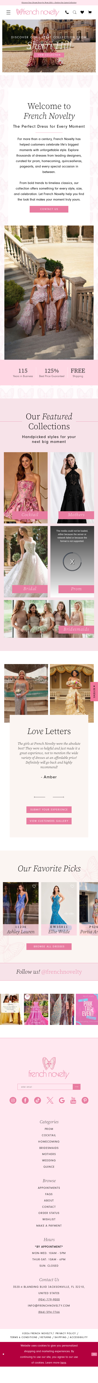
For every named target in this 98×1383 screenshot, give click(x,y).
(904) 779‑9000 (49, 1315)
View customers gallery (49, 829)
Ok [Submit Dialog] (93, 1370)
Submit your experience (49, 815)
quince (49, 1183)
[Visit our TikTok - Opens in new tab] (37, 1116)
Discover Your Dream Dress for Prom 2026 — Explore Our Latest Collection (49, 3)
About (49, 1216)
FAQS (49, 1210)
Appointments (49, 1204)
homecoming (49, 1158)
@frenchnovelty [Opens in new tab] (61, 985)
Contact (49, 1223)
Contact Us (49, 211)
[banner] (37, 13)
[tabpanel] (49, 46)
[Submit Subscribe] (75, 1101)
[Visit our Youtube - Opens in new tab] (73, 1116)
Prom (49, 1145)
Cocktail (49, 1151)
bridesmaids (49, 1164)
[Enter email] (49, 1101)
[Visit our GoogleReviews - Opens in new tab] (62, 1116)
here (63, 1379)
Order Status (48, 1229)
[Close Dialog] (4, 1370)
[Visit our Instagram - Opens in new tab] (13, 1116)
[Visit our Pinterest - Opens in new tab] (85, 1116)
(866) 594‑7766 (49, 1328)
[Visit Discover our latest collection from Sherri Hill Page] (49, 46)
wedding (49, 1176)
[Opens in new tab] (36, 1022)
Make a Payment (49, 1242)
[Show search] (74, 13)
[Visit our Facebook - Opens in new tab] (25, 1116)
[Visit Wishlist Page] (82, 13)
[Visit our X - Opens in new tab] (50, 1116)
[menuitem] (8, 13)
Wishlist (49, 1235)
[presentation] (21, 919)
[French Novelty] (49, 1081)
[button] (8, 13)
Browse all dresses (49, 958)
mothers (49, 1170)
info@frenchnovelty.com (49, 1322)
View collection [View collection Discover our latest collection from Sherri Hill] (49, 56)
